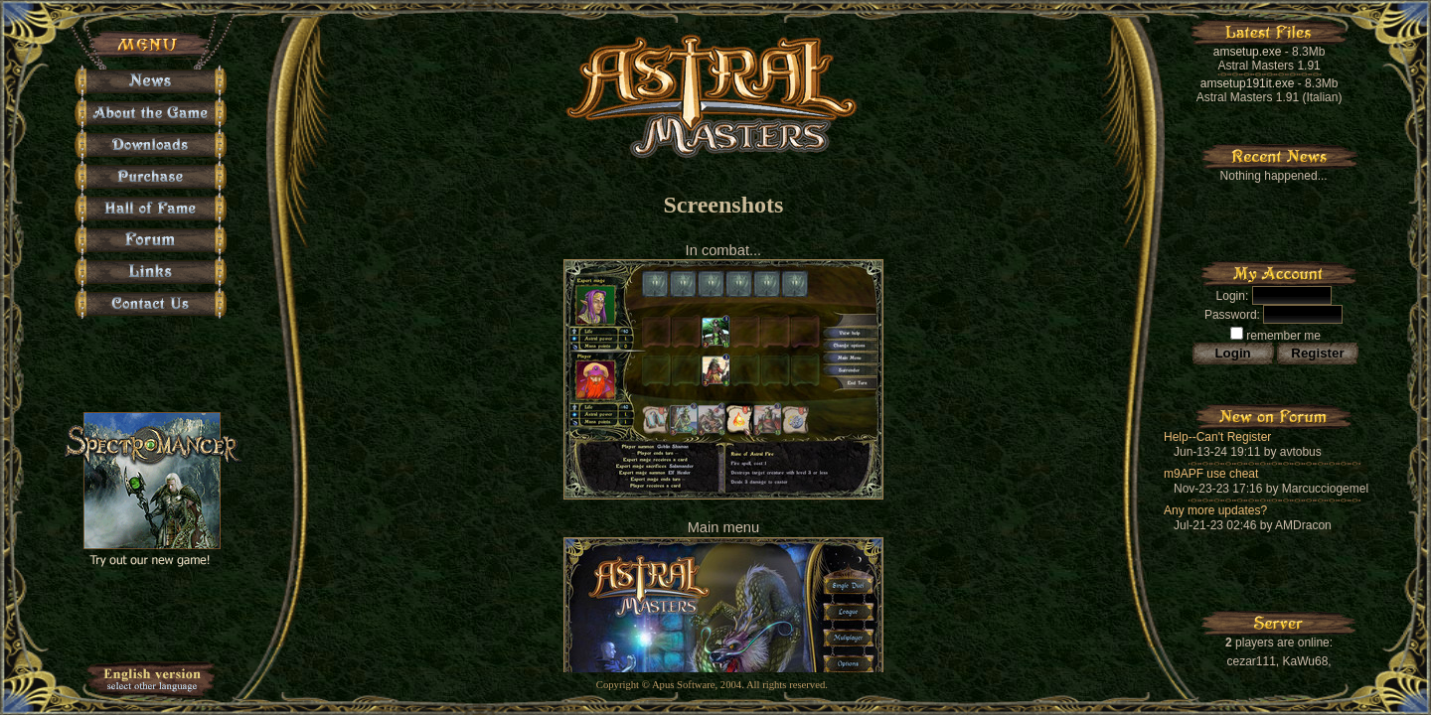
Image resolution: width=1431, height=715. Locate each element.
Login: (1232, 296)
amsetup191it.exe (1247, 83)
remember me (1275, 336)
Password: (1232, 315)
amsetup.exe (1247, 52)
